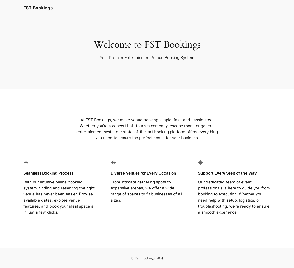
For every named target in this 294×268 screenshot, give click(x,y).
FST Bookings (38, 8)
